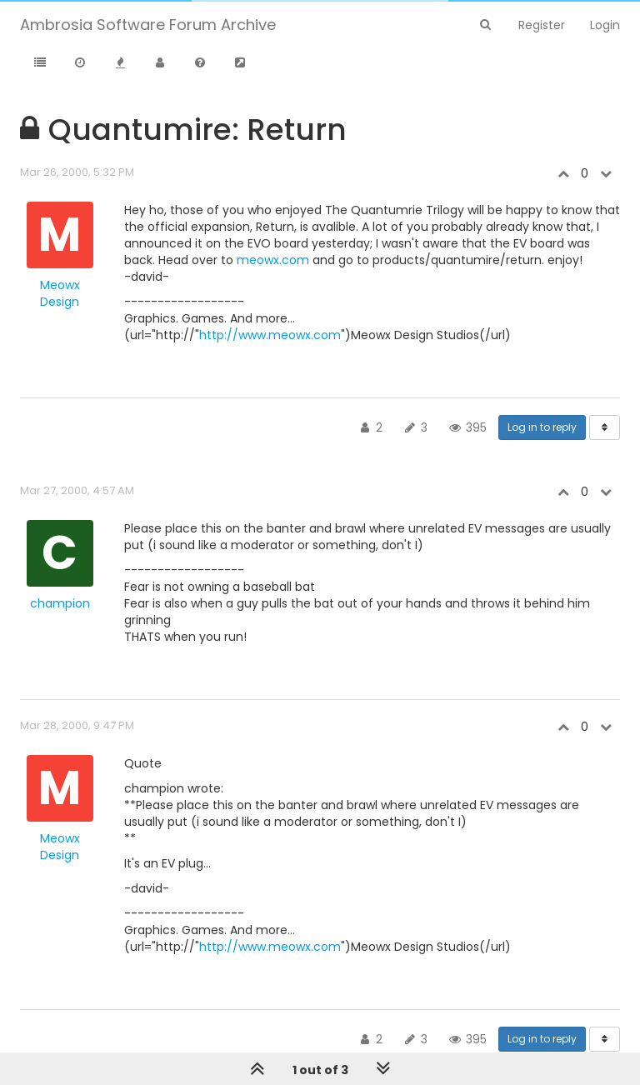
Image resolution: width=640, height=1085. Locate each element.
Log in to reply (542, 427)
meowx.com (273, 260)
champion (60, 603)
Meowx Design (60, 293)
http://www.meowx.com (270, 335)
